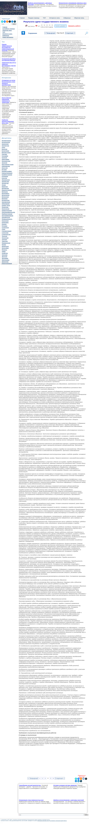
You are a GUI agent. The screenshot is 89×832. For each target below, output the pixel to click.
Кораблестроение (7, 174)
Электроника (5, 260)
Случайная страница (8, 28)
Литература (5, 183)
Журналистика (6, 161)
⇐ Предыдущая (50, 33)
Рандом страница (33, 18)
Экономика (5, 258)
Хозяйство (5, 253)
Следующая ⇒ (70, 33)
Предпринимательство (8, 212)
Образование (6, 203)
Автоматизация (6, 140)
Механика (4, 198)
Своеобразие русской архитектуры (30, 785)
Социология (5, 227)
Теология (4, 236)
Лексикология (6, 180)
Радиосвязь (5, 222)
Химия (4, 251)
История (4, 169)
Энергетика (5, 261)
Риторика (4, 226)
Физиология (5, 246)
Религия (4, 224)
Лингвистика (5, 181)
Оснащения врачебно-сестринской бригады (9, 59)
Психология (5, 221)
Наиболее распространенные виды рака (8, 121)
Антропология (6, 142)
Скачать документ (60, 26)
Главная (4, 27)
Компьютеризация (7, 173)
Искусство (5, 168)
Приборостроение (7, 214)
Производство (6, 217)
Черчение (4, 255)
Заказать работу (74, 26)
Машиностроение (7, 190)
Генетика (4, 154)
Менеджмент (5, 193)
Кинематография (7, 171)
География (5, 156)
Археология (5, 144)
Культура (4, 178)
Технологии (5, 238)
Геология (4, 157)
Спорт (3, 229)
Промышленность (7, 219)
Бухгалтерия (5, 151)
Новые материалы (7, 37)
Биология (4, 149)
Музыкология (5, 200)
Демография (5, 159)
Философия (5, 248)
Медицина (5, 192)
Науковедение (6, 202)
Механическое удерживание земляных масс (72, 3)
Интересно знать (7, 34)
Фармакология (6, 243)
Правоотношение (7, 210)
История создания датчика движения (65, 785)
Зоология (4, 163)
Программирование (7, 215)
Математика (5, 188)
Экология (4, 256)
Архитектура (5, 145)
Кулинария (5, 176)
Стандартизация (6, 231)
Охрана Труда (6, 205)
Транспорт (5, 241)
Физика (4, 244)
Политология (5, 209)
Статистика (5, 232)
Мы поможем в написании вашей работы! (58, 820)
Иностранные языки (7, 164)
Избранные (5, 35)
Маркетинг (5, 186)
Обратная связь (7, 30)
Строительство (6, 234)
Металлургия (5, 195)
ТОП (3, 32)
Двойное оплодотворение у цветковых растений (68, 800)
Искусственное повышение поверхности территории (6, 100)
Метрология (5, 197)
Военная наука (6, 152)
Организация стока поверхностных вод (31, 800)
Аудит (3, 147)
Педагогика (5, 207)
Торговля (4, 239)
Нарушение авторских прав (43, 820)
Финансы (4, 250)
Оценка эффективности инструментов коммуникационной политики (8, 47)
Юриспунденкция (7, 263)
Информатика (6, 166)
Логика (4, 185)
